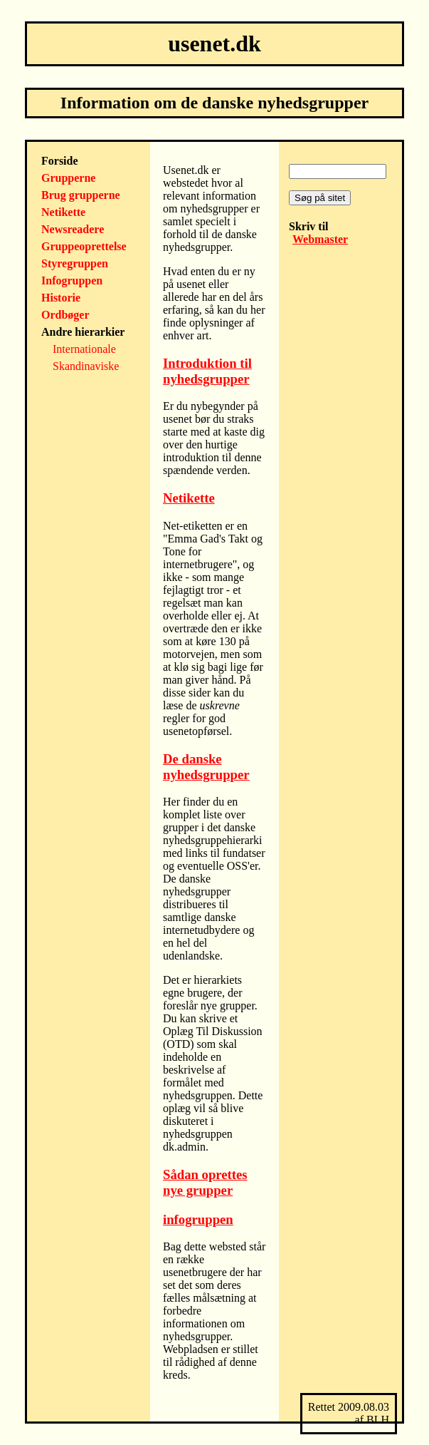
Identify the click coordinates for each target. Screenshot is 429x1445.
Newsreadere (72, 229)
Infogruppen (71, 280)
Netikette (63, 212)
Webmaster (320, 239)
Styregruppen (74, 263)
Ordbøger (65, 315)
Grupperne (68, 178)
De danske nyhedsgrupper (206, 766)
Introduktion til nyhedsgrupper (207, 371)
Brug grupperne (80, 195)
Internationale (84, 349)
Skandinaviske (86, 366)
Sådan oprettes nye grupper (205, 1182)
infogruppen (198, 1219)
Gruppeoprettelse (84, 246)
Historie (60, 298)
